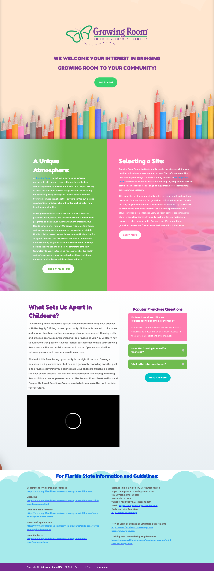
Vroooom (103, 567)
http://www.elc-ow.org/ (124, 512)
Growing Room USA (52, 567)
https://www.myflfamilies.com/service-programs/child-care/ (60, 491)
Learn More (130, 234)
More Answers (158, 377)
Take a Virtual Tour (58, 268)
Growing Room (43, 178)
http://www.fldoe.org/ (123, 530)
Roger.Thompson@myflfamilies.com (138, 505)
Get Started (106, 82)
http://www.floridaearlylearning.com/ (132, 527)
